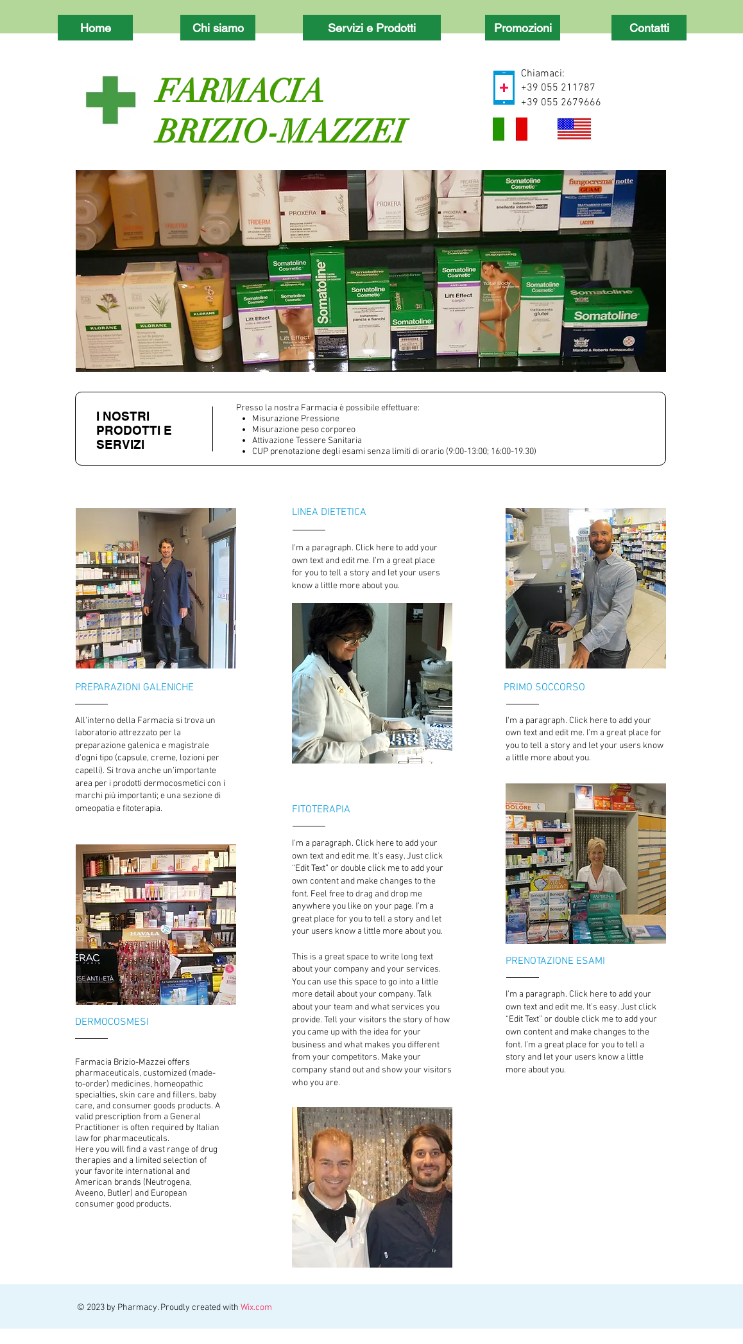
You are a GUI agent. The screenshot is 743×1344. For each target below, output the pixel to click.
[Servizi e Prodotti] (372, 27)
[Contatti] (649, 27)
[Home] (95, 27)
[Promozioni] (522, 27)
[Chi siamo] (217, 27)
